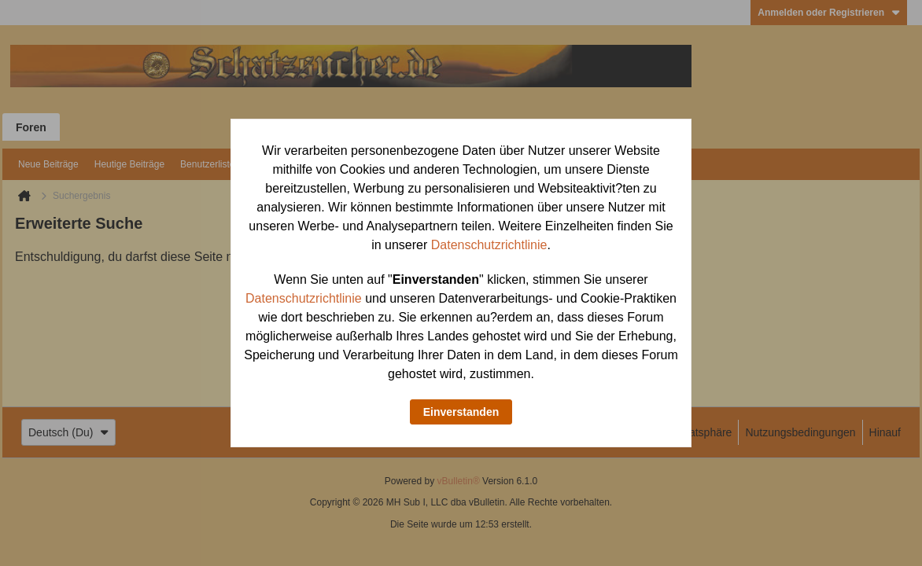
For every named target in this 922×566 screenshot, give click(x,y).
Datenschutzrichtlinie (489, 245)
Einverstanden (461, 412)
